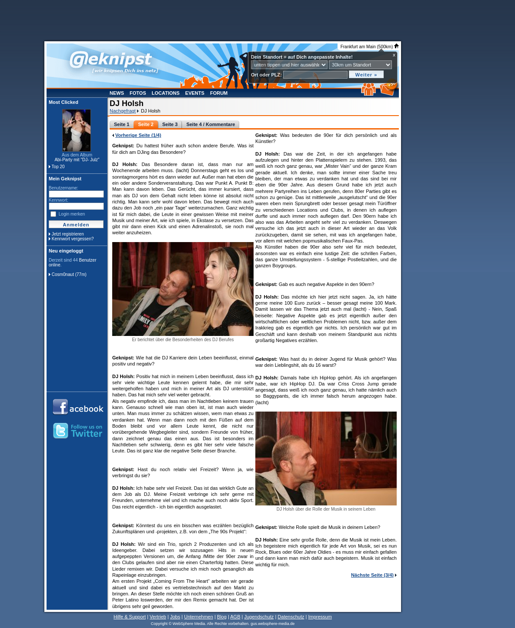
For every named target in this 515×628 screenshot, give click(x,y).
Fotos (138, 93)
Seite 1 (121, 124)
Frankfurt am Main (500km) (370, 46)
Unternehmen (198, 616)
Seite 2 (145, 124)
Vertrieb (158, 616)
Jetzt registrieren (68, 234)
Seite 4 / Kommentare (210, 124)
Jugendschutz (259, 616)
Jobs (175, 616)
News (117, 93)
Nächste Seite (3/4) (372, 575)
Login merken (72, 214)
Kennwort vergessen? (73, 238)
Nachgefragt (123, 110)
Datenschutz (291, 616)
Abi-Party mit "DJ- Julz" (76, 159)
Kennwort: (58, 200)
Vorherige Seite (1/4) (138, 135)
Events (194, 93)
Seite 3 (169, 124)
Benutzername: (63, 188)
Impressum (319, 616)
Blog (222, 616)
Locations (166, 93)
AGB (235, 616)
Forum (218, 93)
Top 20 (58, 166)
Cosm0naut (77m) (69, 274)
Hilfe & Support (130, 616)
